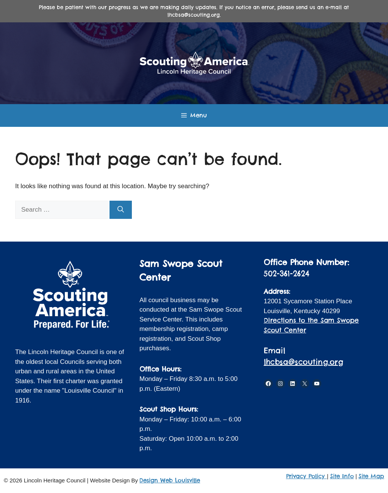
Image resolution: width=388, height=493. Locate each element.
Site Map (371, 476)
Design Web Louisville (169, 480)
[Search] (121, 210)
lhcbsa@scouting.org (303, 362)
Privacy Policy (306, 476)
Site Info (342, 476)
